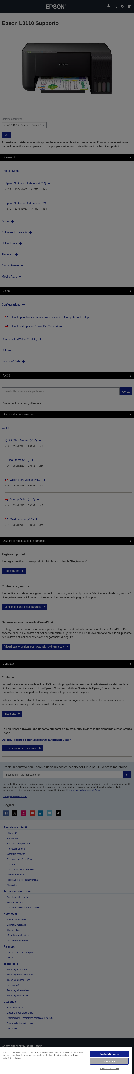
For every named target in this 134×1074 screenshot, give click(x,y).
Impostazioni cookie (109, 1068)
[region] (66, 1060)
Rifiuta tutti (109, 1061)
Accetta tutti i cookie (109, 1054)
